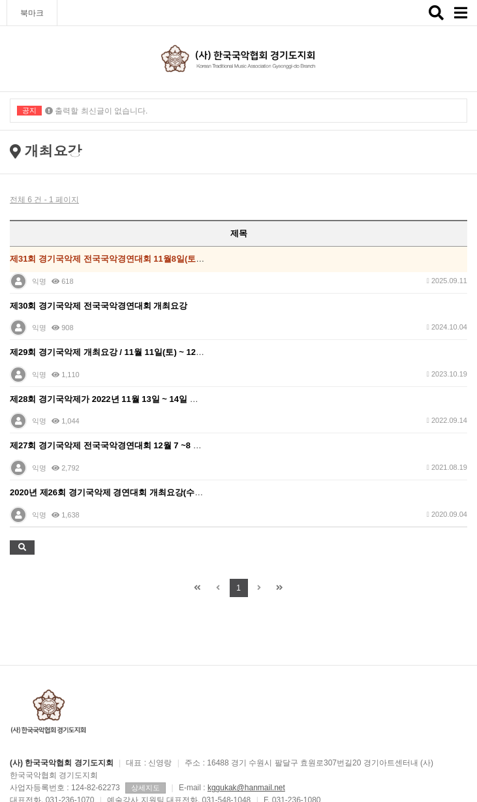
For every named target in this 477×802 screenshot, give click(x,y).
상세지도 (145, 788)
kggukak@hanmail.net (246, 787)
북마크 (32, 13)
